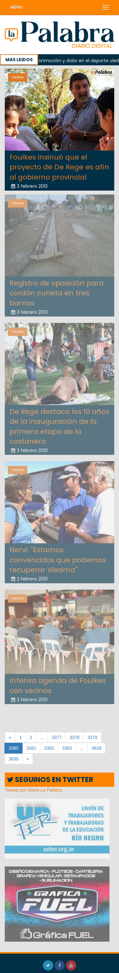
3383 (67, 748)
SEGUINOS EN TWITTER (50, 780)
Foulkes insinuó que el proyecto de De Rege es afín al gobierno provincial (59, 167)
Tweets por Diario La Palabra (33, 790)
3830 (13, 758)
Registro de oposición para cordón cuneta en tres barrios (57, 290)
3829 (96, 748)
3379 (92, 737)
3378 (74, 737)
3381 (31, 748)
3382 (49, 748)
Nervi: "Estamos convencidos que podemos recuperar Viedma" (58, 557)
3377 (57, 737)
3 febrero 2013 (29, 186)
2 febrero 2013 (29, 576)
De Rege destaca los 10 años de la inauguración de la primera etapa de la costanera (59, 423)
